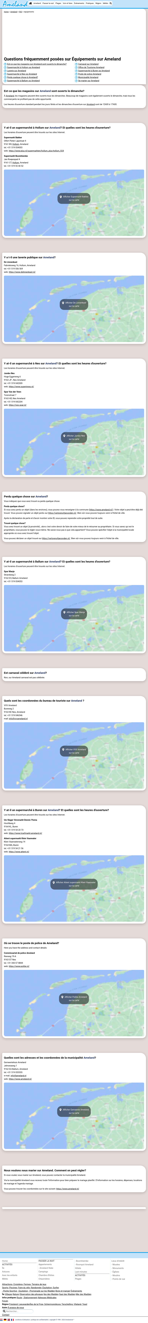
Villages (8, 1294)
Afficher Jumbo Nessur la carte (74, 437)
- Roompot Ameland (84, 1264)
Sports (5, 1287)
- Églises (115, 1272)
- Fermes (27, 1284)
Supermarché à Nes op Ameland (22, 74)
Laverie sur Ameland (16, 71)
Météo (105, 3)
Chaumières (44, 1279)
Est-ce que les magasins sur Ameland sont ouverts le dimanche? (36, 64)
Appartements (45, 1264)
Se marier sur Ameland (88, 81)
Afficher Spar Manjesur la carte (74, 614)
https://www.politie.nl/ (19, 966)
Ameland (37, 3)
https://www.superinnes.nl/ (21, 386)
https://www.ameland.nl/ (101, 510)
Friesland (13, 1304)
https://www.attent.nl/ (19, 852)
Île (3, 1268)
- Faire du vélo (23, 1287)
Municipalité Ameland (88, 77)
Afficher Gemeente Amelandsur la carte (74, 1111)
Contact (5, 1315)
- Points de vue (118, 1279)
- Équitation (46, 1287)
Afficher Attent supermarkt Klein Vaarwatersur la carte (74, 884)
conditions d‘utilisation (22, 1319)
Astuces (6, 1271)
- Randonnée (35, 1287)
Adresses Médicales (47, 1297)
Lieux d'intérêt (117, 1261)
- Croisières (17, 1284)
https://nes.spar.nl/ (17, 405)
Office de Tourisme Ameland (91, 67)
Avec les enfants (9, 1275)
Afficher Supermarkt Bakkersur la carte (74, 198)
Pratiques (90, 3)
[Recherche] (110, 3)
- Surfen (55, 1287)
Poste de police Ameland (89, 74)
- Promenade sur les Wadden (41, 1291)
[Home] (30, 3)
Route (19, 1297)
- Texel (84, 1304)
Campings (43, 1271)
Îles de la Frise (36, 1304)
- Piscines (12, 1287)
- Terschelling (67, 1304)
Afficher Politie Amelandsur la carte (74, 999)
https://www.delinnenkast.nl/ (22, 272)
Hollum (15, 144)
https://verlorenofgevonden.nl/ (62, 513)
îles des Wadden (51, 1294)
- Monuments (117, 1268)
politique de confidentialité (39, 1319)
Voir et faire (67, 3)
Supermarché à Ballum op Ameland (23, 81)
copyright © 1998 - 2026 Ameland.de (61, 1319)
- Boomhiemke (81, 1261)
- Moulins (115, 1275)
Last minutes (81, 1272)
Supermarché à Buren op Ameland (94, 71)
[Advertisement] (74, 35)
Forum (5, 1301)
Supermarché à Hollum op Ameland (23, 67)
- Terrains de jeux (38, 1284)
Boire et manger (63, 1291)
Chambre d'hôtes (46, 1275)
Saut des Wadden (67, 1294)
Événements (79, 3)
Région (98, 3)
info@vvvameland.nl (18, 718)
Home (5, 1261)
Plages (58, 3)
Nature (16, 1294)
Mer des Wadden (83, 1294)
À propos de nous (16, 1307)
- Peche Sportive (9, 1291)
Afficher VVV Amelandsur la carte (74, 751)
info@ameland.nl (18, 1076)
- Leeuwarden (24, 1304)
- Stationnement (30, 1297)
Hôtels (78, 1268)
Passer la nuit (48, 3)
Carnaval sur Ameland (88, 64)
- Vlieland (77, 1304)
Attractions (7, 1284)
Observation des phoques (31, 1294)
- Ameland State (46, 1268)
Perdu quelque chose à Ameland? (22, 77)
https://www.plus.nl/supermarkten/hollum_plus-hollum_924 (36, 151)
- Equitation (23, 1291)
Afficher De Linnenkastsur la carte (74, 304)
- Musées (115, 1264)
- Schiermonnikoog (52, 1304)
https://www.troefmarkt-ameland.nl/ (25, 833)
